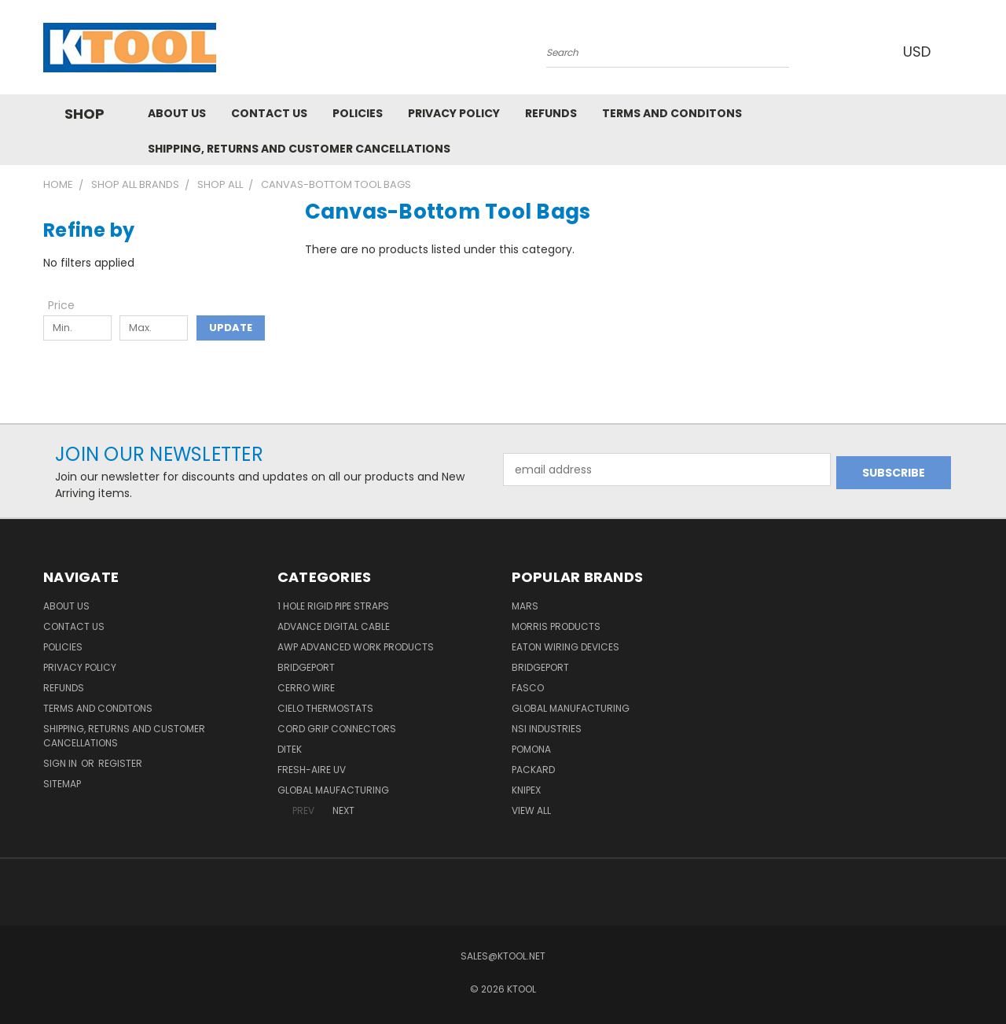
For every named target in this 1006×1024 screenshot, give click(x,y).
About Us (177, 113)
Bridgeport (306, 667)
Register (120, 763)
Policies (357, 113)
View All (531, 810)
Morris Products (556, 626)
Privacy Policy (454, 113)
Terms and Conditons (672, 113)
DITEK (289, 749)
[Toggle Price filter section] (69, 305)
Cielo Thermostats (325, 708)
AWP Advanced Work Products (355, 647)
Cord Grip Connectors (336, 728)
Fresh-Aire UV (311, 769)
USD (919, 51)
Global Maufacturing (333, 790)
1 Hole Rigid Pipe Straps (333, 606)
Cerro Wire (306, 687)
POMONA (531, 749)
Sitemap (62, 783)
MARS (525, 606)
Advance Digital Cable (333, 626)
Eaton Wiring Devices (565, 647)
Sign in (61, 763)
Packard (533, 769)
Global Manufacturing (571, 708)
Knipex (526, 790)
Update (230, 327)
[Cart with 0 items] (959, 51)
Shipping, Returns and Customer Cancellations (299, 149)
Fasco (528, 687)
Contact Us (269, 113)
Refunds (551, 113)
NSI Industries (547, 728)
